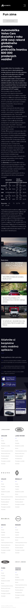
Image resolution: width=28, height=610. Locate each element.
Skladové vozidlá (5, 445)
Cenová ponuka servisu (7, 451)
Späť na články (10, 20)
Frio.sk (14, 607)
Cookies (11, 605)
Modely (3, 443)
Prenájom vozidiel (5, 461)
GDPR (6, 605)
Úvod (2, 440)
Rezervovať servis (5, 453)
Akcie (2, 448)
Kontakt (3, 463)
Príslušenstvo (4, 458)
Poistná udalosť (5, 456)
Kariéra (3, 605)
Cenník (3, 489)
